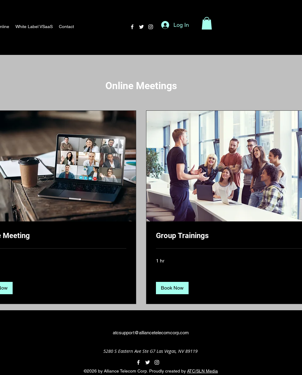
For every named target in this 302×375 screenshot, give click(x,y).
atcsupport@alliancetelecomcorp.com (151, 332)
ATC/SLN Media (202, 371)
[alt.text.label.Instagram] (151, 27)
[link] (229, 236)
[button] (207, 23)
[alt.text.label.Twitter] (141, 27)
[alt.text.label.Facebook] (132, 27)
